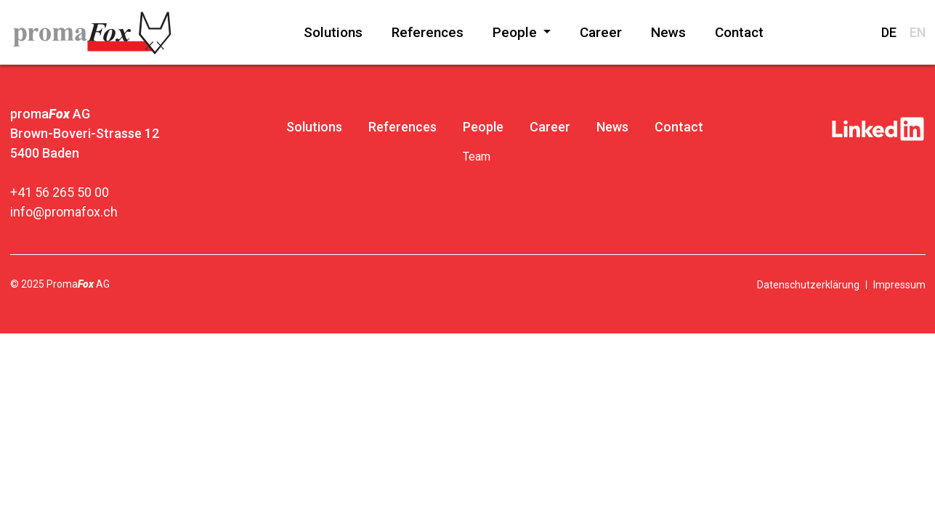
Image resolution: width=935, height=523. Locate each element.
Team (476, 156)
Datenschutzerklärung (808, 284)
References (428, 32)
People (517, 32)
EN (918, 32)
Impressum (899, 284)
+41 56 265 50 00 (59, 192)
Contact (739, 32)
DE (888, 32)
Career (601, 32)
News (668, 32)
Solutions (333, 32)
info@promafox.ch (64, 211)
